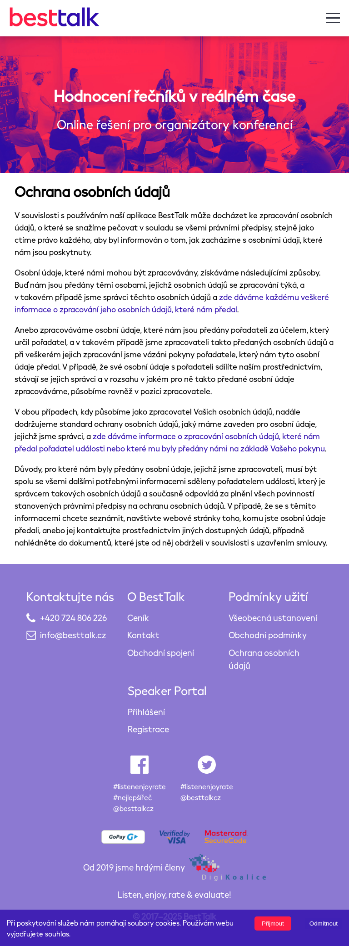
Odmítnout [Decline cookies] (323, 923)
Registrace (148, 729)
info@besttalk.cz (73, 635)
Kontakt (143, 635)
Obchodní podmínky (268, 635)
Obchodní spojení (160, 652)
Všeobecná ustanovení (273, 617)
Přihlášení (146, 711)
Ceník (138, 617)
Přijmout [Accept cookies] (273, 923)
